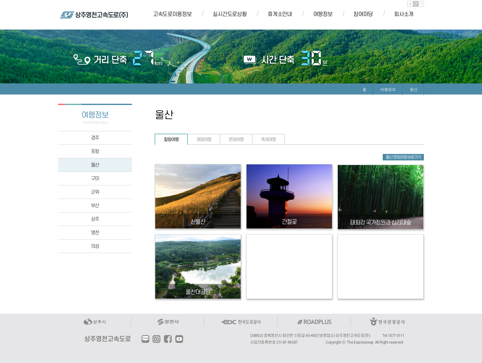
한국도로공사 (241, 321)
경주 (95, 138)
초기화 (416, 4)
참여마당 (363, 14)
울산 (95, 165)
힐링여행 (171, 139)
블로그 (145, 339)
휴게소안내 (280, 14)
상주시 (94, 321)
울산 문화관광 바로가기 (403, 157)
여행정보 (323, 14)
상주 (95, 219)
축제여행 (268, 139)
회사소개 (403, 14)
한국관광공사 (387, 321)
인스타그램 (156, 339)
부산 (95, 205)
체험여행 (203, 139)
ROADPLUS (314, 321)
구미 (95, 178)
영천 (95, 233)
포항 (95, 151)
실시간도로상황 (230, 14)
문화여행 (236, 139)
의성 (95, 246)
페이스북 (168, 339)
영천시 (167, 321)
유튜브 (179, 339)
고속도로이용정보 (172, 14)
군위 (95, 192)
